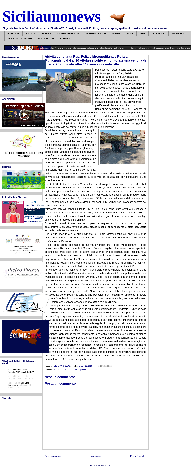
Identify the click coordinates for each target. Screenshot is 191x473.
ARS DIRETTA (178, 33)
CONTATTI (65, 38)
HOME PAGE (13, 33)
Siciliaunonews (51, 16)
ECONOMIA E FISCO (96, 33)
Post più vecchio (138, 456)
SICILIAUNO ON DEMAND (19, 38)
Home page (95, 456)
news (77, 370)
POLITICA (30, 33)
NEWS (142, 33)
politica (83, 370)
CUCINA (129, 33)
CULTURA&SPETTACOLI (68, 33)
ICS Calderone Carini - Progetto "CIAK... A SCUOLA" (21, 371)
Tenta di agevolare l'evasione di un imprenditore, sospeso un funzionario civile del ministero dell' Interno (83, 48)
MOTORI (116, 33)
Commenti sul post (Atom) (99, 465)
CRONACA (46, 33)
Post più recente (53, 456)
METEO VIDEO (158, 33)
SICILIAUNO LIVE (46, 38)
